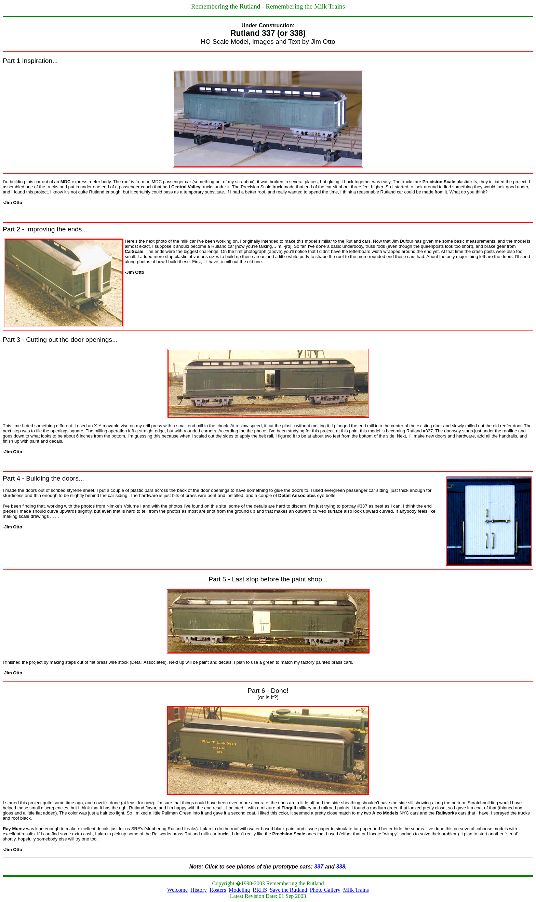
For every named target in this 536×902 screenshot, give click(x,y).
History (198, 890)
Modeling (239, 890)
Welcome (177, 890)
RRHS (260, 890)
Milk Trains (356, 890)
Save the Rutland (288, 890)
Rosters (218, 890)
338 (340, 867)
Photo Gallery (325, 890)
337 (318, 867)
